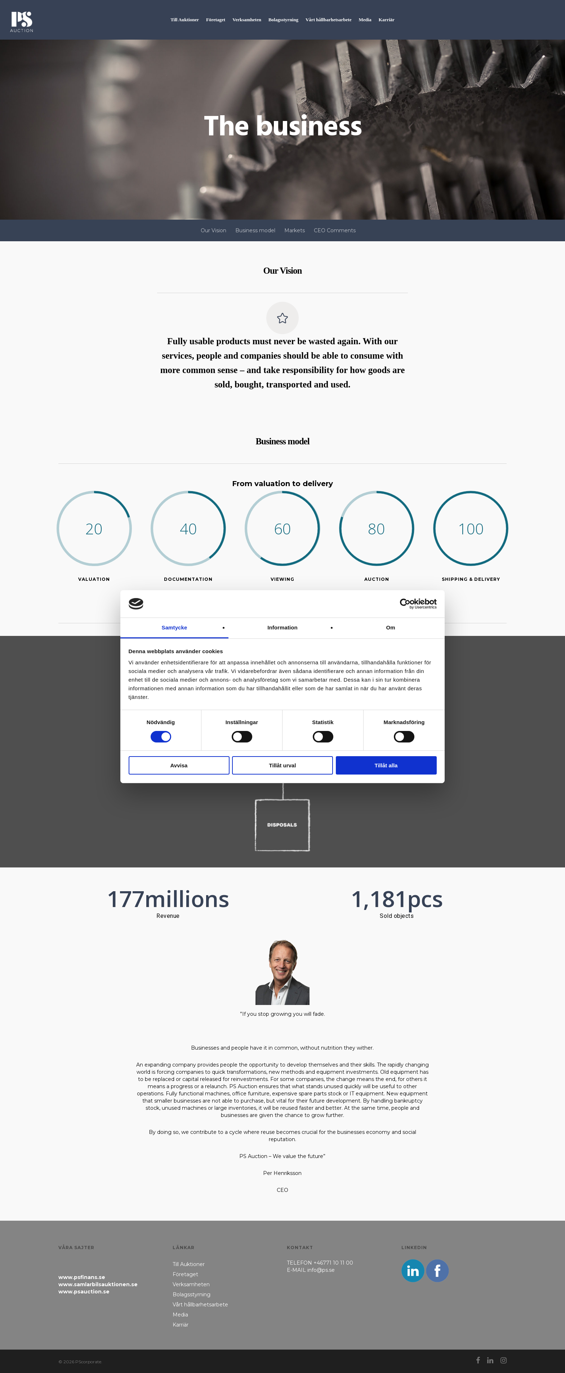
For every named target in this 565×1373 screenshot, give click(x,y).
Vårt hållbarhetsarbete (200, 1304)
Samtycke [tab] (174, 627)
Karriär (180, 1325)
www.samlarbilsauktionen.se (98, 1284)
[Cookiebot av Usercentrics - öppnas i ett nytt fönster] (405, 603)
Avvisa (179, 765)
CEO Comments (335, 230)
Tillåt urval (282, 765)
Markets (294, 230)
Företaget (185, 1274)
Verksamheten (191, 1284)
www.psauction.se (84, 1291)
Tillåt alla (386, 765)
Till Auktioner (189, 1264)
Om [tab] (390, 627)
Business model (255, 230)
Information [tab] (282, 627)
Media (180, 1314)
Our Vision (213, 230)
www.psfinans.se (81, 1277)
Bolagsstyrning (191, 1294)
